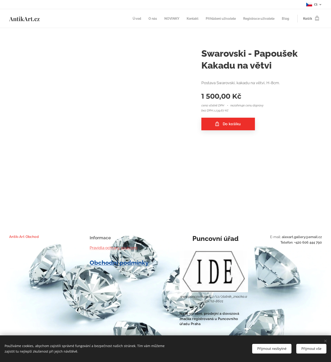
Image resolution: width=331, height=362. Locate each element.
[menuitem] (129, 18)
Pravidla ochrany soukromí (113, 247)
